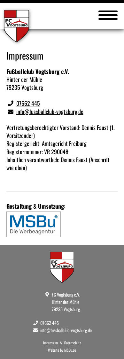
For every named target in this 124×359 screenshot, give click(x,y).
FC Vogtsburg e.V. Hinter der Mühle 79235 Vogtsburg (66, 301)
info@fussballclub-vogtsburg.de (49, 111)
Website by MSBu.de (62, 350)
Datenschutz (72, 342)
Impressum (50, 342)
